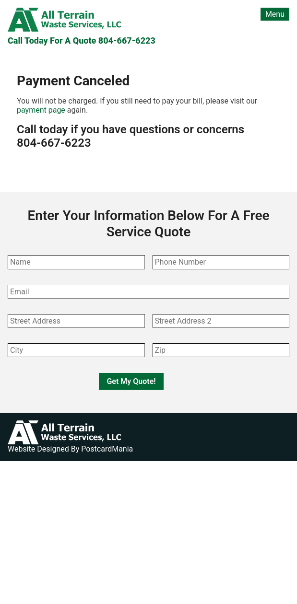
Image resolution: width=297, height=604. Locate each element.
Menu (275, 14)
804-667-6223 (126, 40)
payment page (41, 110)
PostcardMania (107, 448)
